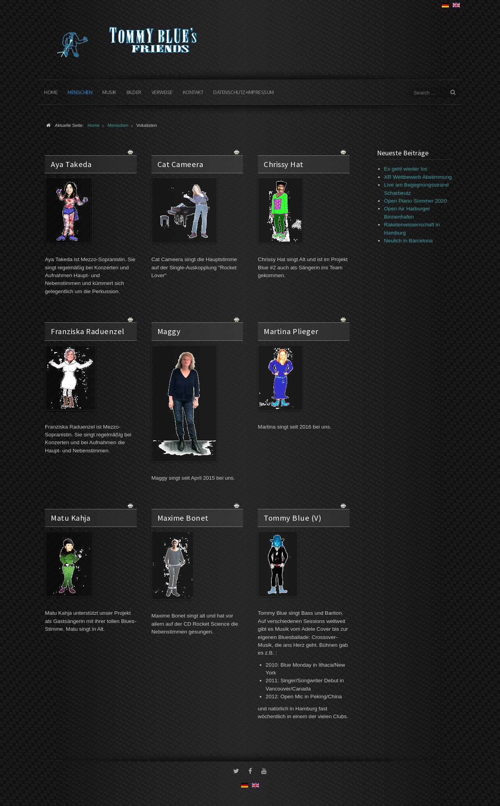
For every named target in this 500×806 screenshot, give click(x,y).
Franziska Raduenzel (88, 331)
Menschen (80, 92)
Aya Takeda (71, 164)
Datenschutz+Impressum (243, 92)
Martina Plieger (291, 331)
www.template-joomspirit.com (496, 776)
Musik (109, 92)
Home (50, 92)
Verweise (162, 92)
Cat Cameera (180, 164)
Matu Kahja (70, 518)
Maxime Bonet (183, 518)
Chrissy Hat (284, 164)
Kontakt (193, 92)
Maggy (169, 331)
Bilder (134, 92)
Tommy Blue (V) (292, 518)
